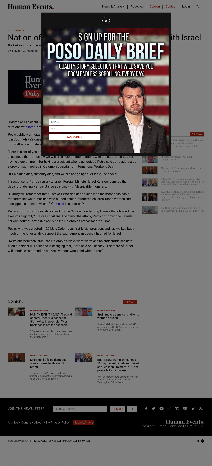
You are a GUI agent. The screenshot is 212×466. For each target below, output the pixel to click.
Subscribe (74, 136)
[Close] (106, 20)
